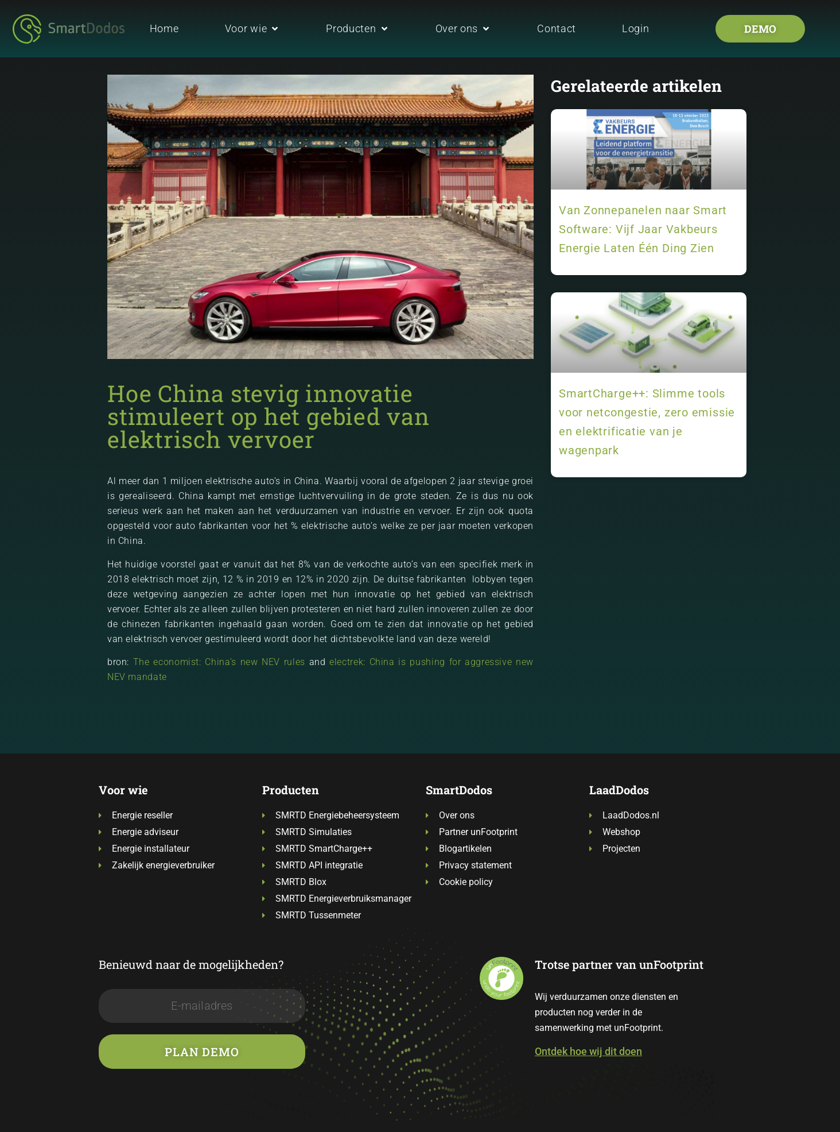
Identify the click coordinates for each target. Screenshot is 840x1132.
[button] (253, 28)
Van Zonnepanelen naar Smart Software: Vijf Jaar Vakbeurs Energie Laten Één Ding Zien (643, 229)
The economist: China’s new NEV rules (219, 661)
